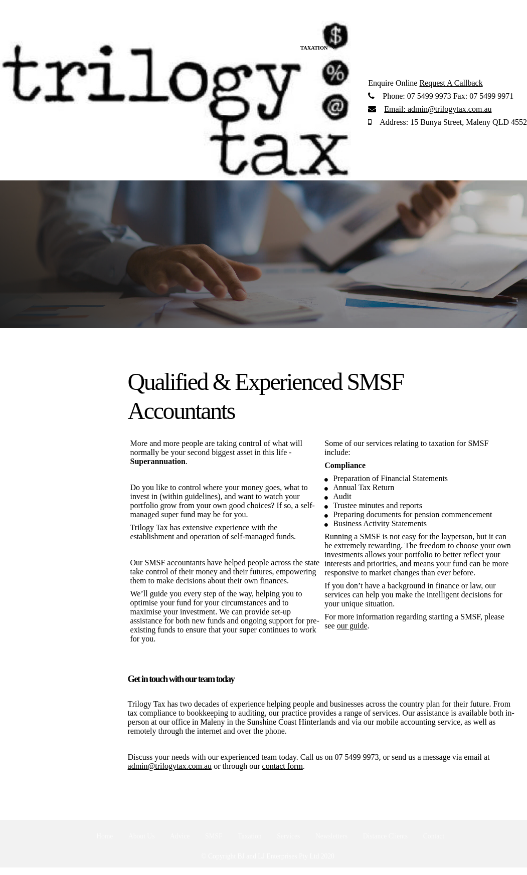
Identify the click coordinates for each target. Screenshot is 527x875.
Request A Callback (450, 83)
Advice (180, 836)
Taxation (249, 836)
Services (288, 836)
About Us (141, 836)
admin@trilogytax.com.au (437, 109)
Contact (433, 836)
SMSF (214, 836)
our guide (352, 625)
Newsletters (331, 836)
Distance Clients (385, 836)
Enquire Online (392, 83)
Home (104, 836)
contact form (282, 766)
